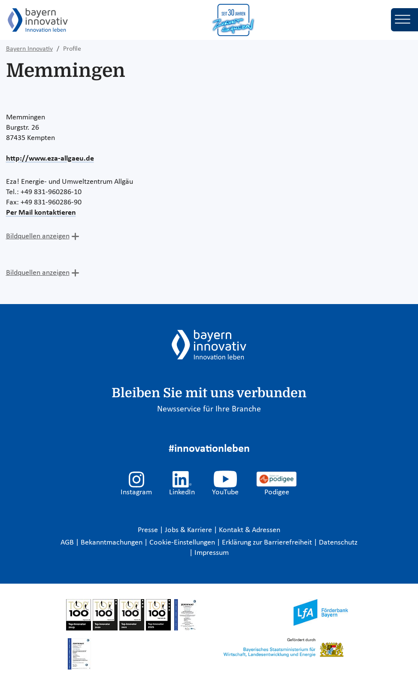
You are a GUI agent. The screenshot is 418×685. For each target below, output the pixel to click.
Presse (149, 530)
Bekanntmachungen (112, 543)
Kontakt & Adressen (249, 530)
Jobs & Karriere (189, 530)
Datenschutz (338, 543)
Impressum (211, 553)
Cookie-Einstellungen (182, 543)
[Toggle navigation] (404, 19)
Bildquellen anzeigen (38, 236)
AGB (68, 543)
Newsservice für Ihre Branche (209, 409)
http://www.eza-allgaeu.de (50, 159)
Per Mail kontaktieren (41, 213)
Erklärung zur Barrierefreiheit (268, 543)
